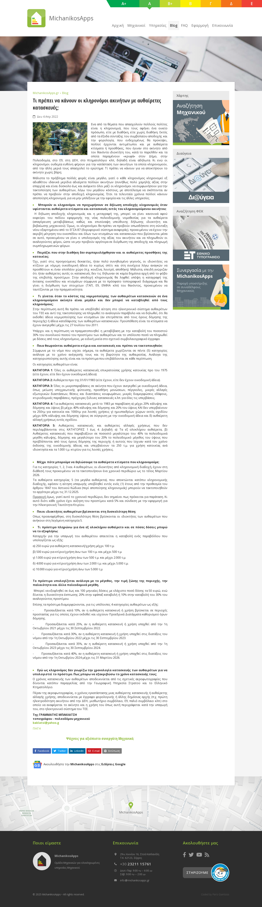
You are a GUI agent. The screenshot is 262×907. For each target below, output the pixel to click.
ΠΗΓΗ (37, 729)
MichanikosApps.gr (46, 93)
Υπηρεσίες (157, 25)
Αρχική (118, 25)
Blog (173, 25)
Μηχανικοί (136, 25)
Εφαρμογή (200, 25)
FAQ (184, 25)
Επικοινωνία (222, 25)
